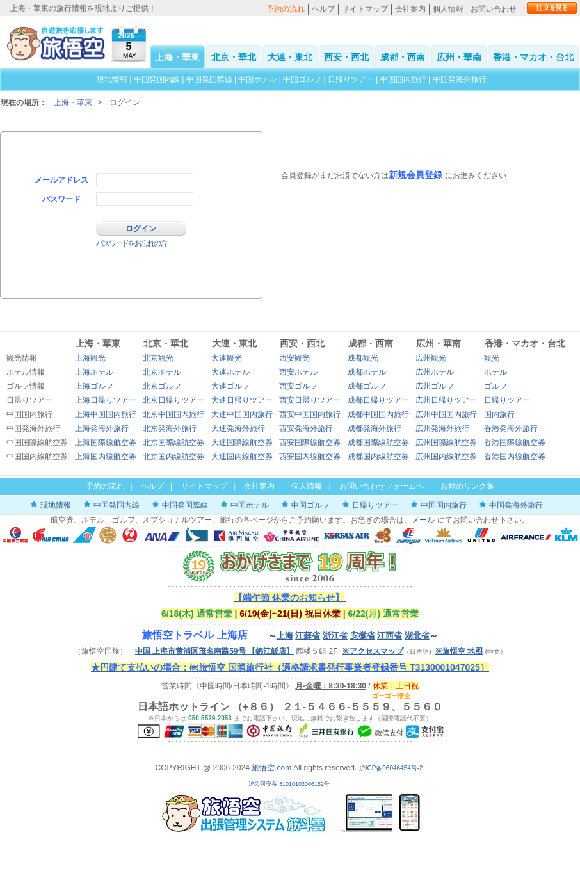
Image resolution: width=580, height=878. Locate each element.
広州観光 (430, 358)
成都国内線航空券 (378, 456)
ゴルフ (495, 386)
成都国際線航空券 (378, 442)
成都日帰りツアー (378, 400)
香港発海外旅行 (511, 428)
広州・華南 (459, 57)
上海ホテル (94, 372)
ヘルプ (323, 8)
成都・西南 (402, 57)
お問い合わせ (494, 8)
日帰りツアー (351, 79)
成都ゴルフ (367, 386)
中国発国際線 (209, 79)
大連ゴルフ (230, 386)
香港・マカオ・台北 (533, 57)
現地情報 (112, 79)
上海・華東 (177, 57)
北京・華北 (233, 57)
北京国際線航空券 (173, 442)
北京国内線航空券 (173, 456)
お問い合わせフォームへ (381, 486)
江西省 (389, 635)
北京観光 (158, 358)
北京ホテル (162, 372)
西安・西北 (346, 57)
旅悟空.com (271, 767)
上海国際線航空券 (105, 442)
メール (423, 520)
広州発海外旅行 (442, 428)
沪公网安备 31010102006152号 (289, 784)
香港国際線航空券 (514, 442)
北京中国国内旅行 (173, 414)
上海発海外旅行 (102, 428)
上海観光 (90, 358)
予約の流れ (285, 8)
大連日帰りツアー (242, 400)
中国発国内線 (157, 79)
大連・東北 (290, 57)
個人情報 (448, 8)
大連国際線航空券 (242, 442)
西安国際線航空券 (310, 442)
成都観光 (363, 358)
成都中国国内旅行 (378, 414)
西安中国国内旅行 (310, 414)
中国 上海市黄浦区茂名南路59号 (214, 651)
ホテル (495, 372)
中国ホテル (257, 79)
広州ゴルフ (434, 386)
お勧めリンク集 (467, 486)
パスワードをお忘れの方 (131, 243)
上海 (285, 635)
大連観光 (226, 358)
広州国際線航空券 (446, 442)
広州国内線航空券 (446, 456)
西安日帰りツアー (310, 400)
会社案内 (410, 8)
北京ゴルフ (162, 386)
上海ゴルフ (94, 386)
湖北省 (417, 635)
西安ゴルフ (298, 386)
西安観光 (294, 358)
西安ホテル (298, 372)
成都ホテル (367, 372)
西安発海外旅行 (306, 428)
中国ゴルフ (303, 79)
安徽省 (362, 635)
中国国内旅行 (403, 79)
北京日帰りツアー (173, 400)
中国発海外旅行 (460, 79)
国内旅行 (499, 414)
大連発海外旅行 (238, 428)
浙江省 (335, 635)
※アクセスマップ (372, 651)
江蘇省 (307, 635)
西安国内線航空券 (310, 456)
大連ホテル (230, 372)
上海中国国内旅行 (105, 414)
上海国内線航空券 (105, 456)
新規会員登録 (415, 175)
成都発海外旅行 (374, 428)
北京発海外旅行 (170, 428)
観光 (491, 358)
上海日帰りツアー (105, 400)
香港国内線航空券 (514, 456)
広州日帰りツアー (446, 400)
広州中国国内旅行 (446, 414)
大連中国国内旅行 (242, 414)
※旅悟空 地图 (459, 651)
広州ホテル (434, 372)
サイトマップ (365, 8)
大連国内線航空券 (242, 456)
